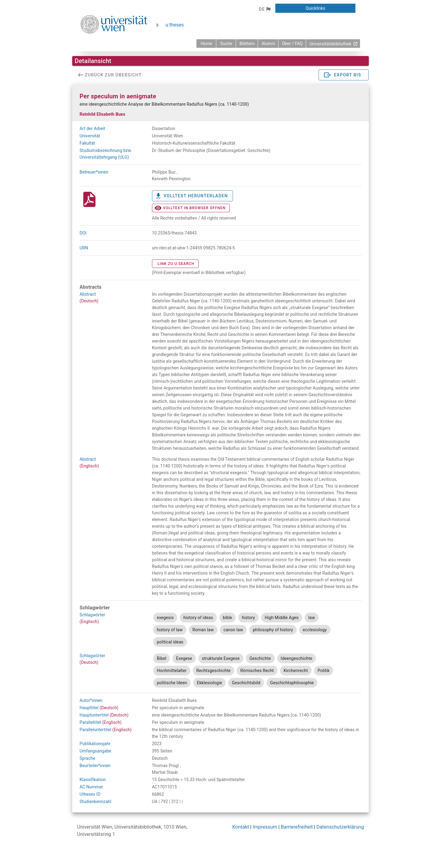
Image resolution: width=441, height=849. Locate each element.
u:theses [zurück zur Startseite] (174, 25)
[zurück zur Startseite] (206, 43)
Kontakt (240, 827)
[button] (264, 9)
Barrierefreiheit (297, 827)
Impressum (264, 827)
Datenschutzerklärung (340, 827)
